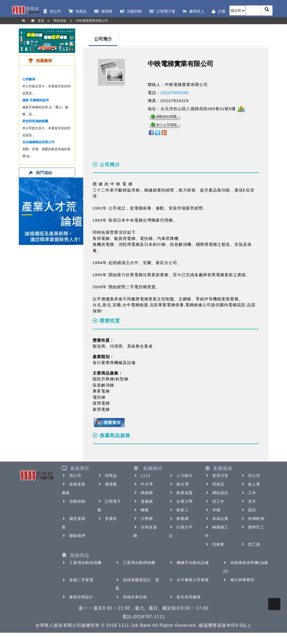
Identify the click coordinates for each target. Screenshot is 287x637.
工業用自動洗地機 (82, 562)
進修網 (143, 501)
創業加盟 (180, 493)
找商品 (107, 475)
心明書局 (28, 79)
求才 (248, 501)
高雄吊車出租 (131, 597)
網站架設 (216, 493)
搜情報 (107, 484)
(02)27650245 (175, 92)
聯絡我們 (73, 536)
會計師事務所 (239, 580)
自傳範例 (252, 518)
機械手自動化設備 (189, 562)
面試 (248, 510)
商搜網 (143, 493)
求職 (212, 510)
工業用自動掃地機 (135, 562)
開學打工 (252, 527)
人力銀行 (180, 475)
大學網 (143, 518)
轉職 (141, 510)
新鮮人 (178, 510)
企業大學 (180, 501)
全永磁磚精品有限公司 (38, 142)
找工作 (214, 501)
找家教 (214, 544)
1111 (142, 475)
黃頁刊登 (216, 475)
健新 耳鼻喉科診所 (35, 100)
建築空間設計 (78, 597)
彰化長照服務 (185, 597)
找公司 (71, 475)
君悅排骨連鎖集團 (35, 121)
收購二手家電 (78, 580)
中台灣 (143, 484)
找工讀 (250, 544)
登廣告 (107, 518)
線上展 (250, 484)
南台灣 (178, 484)
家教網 (178, 518)
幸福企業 (216, 518)
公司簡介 (103, 39)
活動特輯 (73, 501)
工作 (248, 493)
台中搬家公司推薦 (189, 580)
